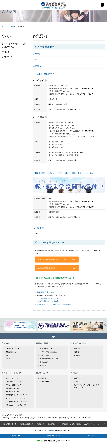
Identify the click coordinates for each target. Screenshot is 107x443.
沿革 (7, 355)
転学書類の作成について (45, 292)
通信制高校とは (11, 352)
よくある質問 (5, 424)
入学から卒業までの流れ (48, 352)
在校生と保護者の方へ (27, 424)
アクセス (9, 359)
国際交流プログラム (13, 388)
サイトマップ (100, 424)
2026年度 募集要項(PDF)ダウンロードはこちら (56, 259)
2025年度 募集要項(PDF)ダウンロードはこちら (56, 268)
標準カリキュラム (12, 378)
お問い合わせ (91, 436)
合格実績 (43, 378)
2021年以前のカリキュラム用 (48, 298)
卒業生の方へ (41, 424)
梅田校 (54, 8)
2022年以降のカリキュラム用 (48, 301)
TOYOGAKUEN (49, 430)
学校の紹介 (7, 343)
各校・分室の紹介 (78, 343)
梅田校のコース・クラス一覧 (16, 398)
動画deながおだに (46, 362)
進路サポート (44, 381)
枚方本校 (47, 8)
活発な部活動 (44, 355)
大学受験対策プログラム (14, 381)
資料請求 (15, 436)
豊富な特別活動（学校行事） (50, 359)
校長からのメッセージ (13, 348)
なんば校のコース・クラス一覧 (16, 402)
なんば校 (62, 8)
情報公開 (65, 424)
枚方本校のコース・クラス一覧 (16, 395)
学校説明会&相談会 (53, 436)
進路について (42, 373)
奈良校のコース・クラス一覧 (16, 405)
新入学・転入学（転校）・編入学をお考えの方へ (14, 45)
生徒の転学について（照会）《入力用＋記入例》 (54, 304)
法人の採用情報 (89, 424)
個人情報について (53, 424)
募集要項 (5, 52)
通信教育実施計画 (75, 424)
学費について (7, 57)
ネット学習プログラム (13, 391)
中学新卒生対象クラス (13, 385)
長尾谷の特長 (42, 343)
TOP (53, 337)
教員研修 (43, 365)
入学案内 (74, 373)
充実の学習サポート (47, 348)
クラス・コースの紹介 (12, 373)
